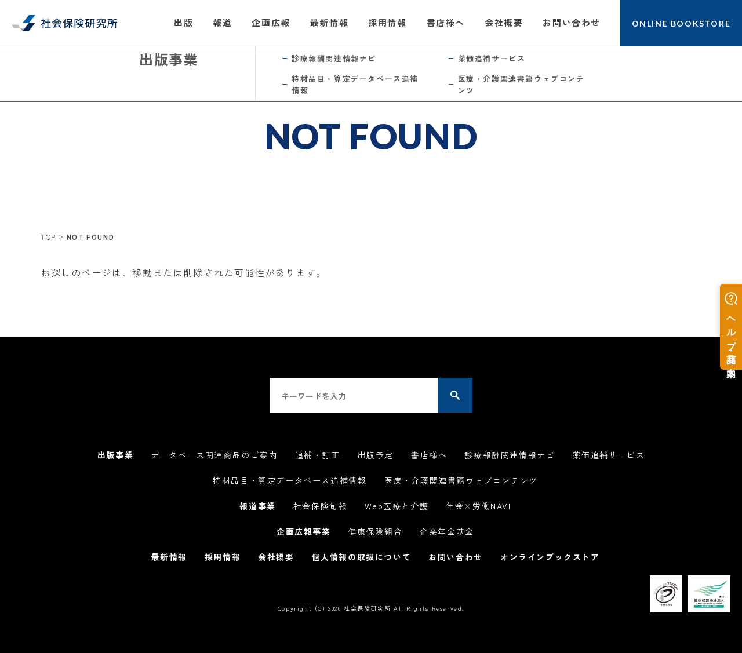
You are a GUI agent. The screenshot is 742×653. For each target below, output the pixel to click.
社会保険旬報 (320, 506)
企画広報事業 (304, 531)
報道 (222, 22)
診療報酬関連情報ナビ (509, 455)
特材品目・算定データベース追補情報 (289, 480)
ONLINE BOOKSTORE (681, 23)
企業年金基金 (447, 531)
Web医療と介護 (396, 506)
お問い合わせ (572, 22)
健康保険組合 (375, 531)
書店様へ (446, 22)
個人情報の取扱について (362, 557)
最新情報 (329, 22)
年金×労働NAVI (478, 506)
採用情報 (387, 22)
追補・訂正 (317, 455)
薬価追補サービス (608, 455)
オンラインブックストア (550, 557)
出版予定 (376, 455)
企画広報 (271, 22)
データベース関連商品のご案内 (214, 455)
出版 (183, 22)
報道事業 (257, 506)
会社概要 (504, 22)
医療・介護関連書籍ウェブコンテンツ (461, 480)
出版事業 (115, 455)
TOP (48, 237)
